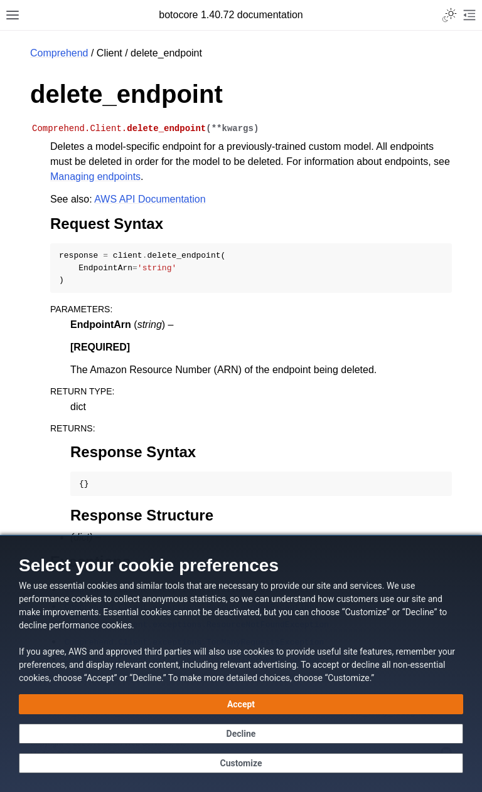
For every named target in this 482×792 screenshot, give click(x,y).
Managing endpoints (95, 176)
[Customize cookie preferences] (241, 763)
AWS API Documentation (149, 199)
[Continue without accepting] (241, 734)
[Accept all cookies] (241, 704)
